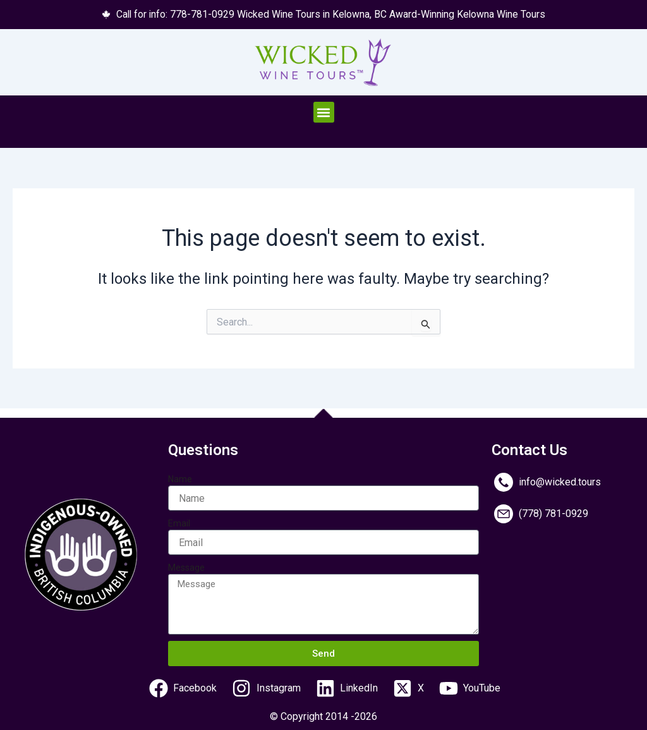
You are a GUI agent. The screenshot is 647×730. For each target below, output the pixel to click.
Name (180, 479)
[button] (323, 112)
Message (186, 568)
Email (179, 523)
